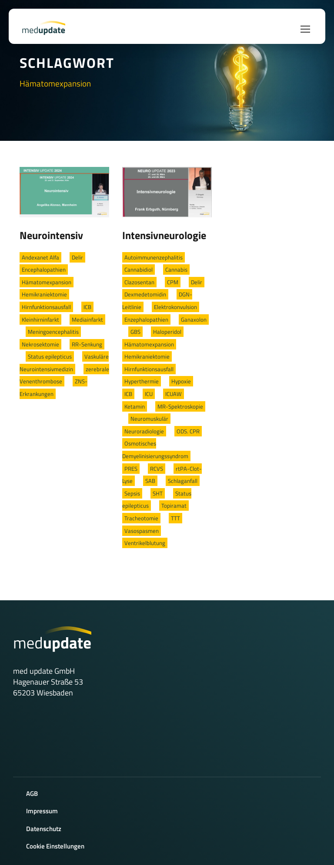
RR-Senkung (87, 344)
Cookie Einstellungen (55, 846)
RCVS (156, 468)
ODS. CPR (188, 431)
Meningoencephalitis (53, 331)
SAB (150, 480)
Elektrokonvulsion (175, 307)
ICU (149, 393)
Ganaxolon (194, 319)
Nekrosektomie (40, 344)
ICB (87, 307)
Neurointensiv (51, 235)
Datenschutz (43, 829)
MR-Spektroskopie (180, 406)
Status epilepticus (50, 356)
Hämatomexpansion (46, 282)
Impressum (42, 811)
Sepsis (132, 493)
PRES (130, 468)
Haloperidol (167, 331)
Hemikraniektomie (44, 294)
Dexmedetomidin (145, 294)
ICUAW (173, 393)
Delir (77, 257)
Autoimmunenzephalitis (153, 257)
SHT (158, 493)
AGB (32, 793)
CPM (172, 282)
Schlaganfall (182, 480)
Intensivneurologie (164, 235)
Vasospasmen (141, 530)
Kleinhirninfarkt (40, 319)
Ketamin (134, 406)
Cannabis (176, 269)
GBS (135, 331)
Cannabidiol (138, 269)
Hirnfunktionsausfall (46, 307)
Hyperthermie (141, 381)
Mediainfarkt (87, 319)
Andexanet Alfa (40, 257)
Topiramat (174, 505)
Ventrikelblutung (144, 543)
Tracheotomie (141, 518)
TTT (175, 518)
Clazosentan (139, 282)
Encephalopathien (44, 269)
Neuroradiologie (144, 431)
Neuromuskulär (149, 418)
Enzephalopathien (146, 319)
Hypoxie (181, 381)
